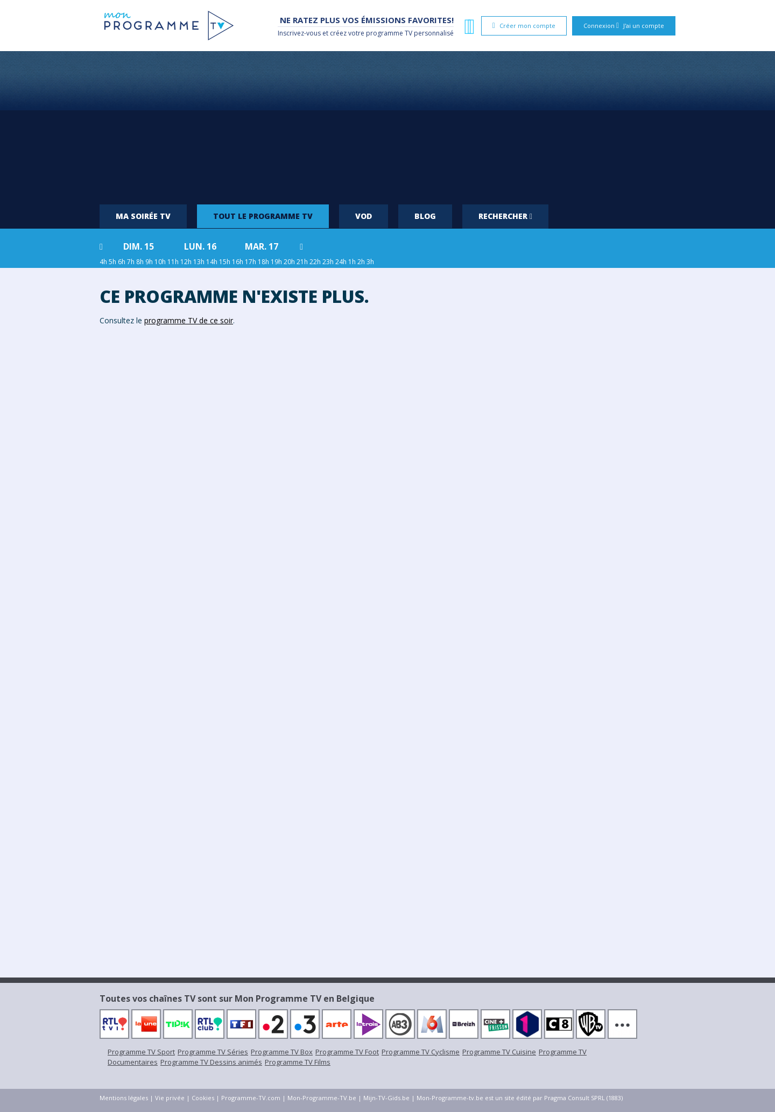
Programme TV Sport (141, 1052)
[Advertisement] (387, 123)
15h (224, 261)
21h (302, 261)
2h (361, 261)
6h (121, 261)
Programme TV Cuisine (499, 1052)
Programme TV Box (282, 1052)
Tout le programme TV (263, 216)
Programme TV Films (297, 1062)
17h (250, 261)
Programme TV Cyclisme (421, 1052)
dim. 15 (138, 246)
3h (370, 261)
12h (186, 261)
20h (289, 261)
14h (211, 261)
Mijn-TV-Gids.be (386, 1098)
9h (149, 261)
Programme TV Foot (347, 1052)
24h (341, 261)
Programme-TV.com (250, 1098)
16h (237, 261)
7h (131, 261)
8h (140, 261)
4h (103, 261)
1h (352, 261)
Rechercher (505, 216)
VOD (363, 216)
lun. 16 (200, 246)
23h (328, 261)
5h (112, 261)
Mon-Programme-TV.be (321, 1098)
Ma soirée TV (143, 216)
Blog (425, 216)
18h (263, 261)
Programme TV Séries (213, 1052)
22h (315, 261)
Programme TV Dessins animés (211, 1062)
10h (160, 261)
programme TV (389, 33)
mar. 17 (261, 246)
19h (276, 261)
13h (199, 261)
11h (173, 261)
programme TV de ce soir (188, 320)
